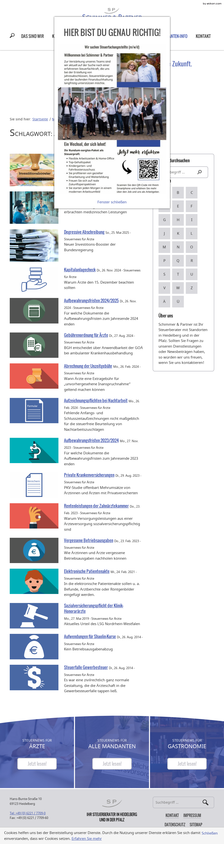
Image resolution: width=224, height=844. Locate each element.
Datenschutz (175, 824)
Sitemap (196, 824)
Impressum (192, 815)
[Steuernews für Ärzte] (37, 764)
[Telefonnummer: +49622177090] (28, 813)
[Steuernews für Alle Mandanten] (112, 764)
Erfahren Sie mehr (87, 838)
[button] (13, 36)
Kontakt (172, 815)
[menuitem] (32, 36)
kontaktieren (192, 362)
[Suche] (183, 802)
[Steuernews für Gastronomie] (187, 764)
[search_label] (183, 172)
